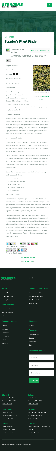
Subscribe (34, 380)
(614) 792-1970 (8, 432)
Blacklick (5, 395)
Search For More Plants (40, 50)
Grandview (7, 409)
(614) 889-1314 (34, 432)
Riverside (32, 424)
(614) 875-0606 (33, 418)
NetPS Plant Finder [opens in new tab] (27, 261)
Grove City (32, 409)
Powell (5, 424)
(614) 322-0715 (7, 404)
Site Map (23, 257)
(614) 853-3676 (33, 404)
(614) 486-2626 (8, 418)
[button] (53, 5)
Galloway (31, 395)
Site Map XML (31, 257)
